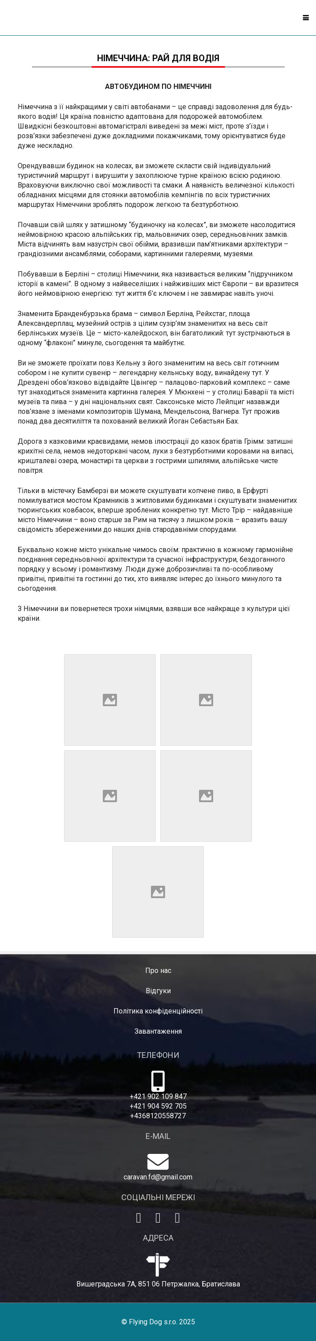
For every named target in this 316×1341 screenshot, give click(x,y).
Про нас (158, 970)
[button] (306, 18)
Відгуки (158, 991)
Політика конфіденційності (158, 1011)
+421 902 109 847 (158, 1096)
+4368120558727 (158, 1116)
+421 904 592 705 (158, 1106)
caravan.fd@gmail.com (158, 1177)
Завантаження (158, 1031)
